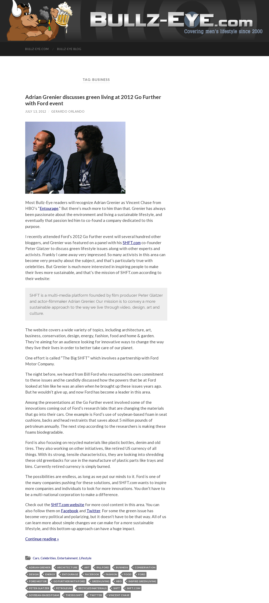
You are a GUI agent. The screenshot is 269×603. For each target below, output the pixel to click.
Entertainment (67, 558)
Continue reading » (42, 538)
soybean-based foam (44, 595)
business (122, 567)
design (33, 574)
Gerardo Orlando (68, 111)
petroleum (64, 588)
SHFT (116, 588)
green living (100, 581)
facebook (92, 574)
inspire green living (142, 581)
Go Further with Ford (69, 581)
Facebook (69, 510)
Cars (36, 558)
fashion (111, 574)
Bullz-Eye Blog (69, 49)
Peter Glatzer (39, 588)
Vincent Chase (119, 595)
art (87, 567)
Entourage (49, 208)
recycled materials (92, 588)
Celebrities (48, 558)
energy (50, 574)
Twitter (93, 510)
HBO (119, 581)
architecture (67, 567)
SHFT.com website (67, 504)
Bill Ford (102, 567)
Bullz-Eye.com (37, 49)
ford (141, 574)
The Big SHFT (74, 595)
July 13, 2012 (35, 111)
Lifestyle (85, 558)
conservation (145, 567)
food (127, 574)
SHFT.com (132, 242)
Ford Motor (38, 581)
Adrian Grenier (39, 567)
